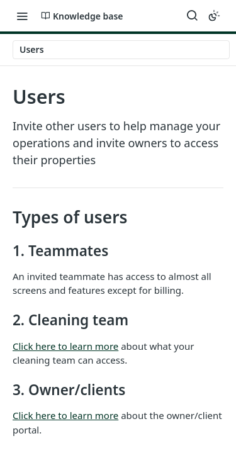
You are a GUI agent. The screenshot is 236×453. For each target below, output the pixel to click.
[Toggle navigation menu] (22, 15)
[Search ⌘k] (192, 15)
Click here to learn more (65, 346)
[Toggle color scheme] (214, 15)
